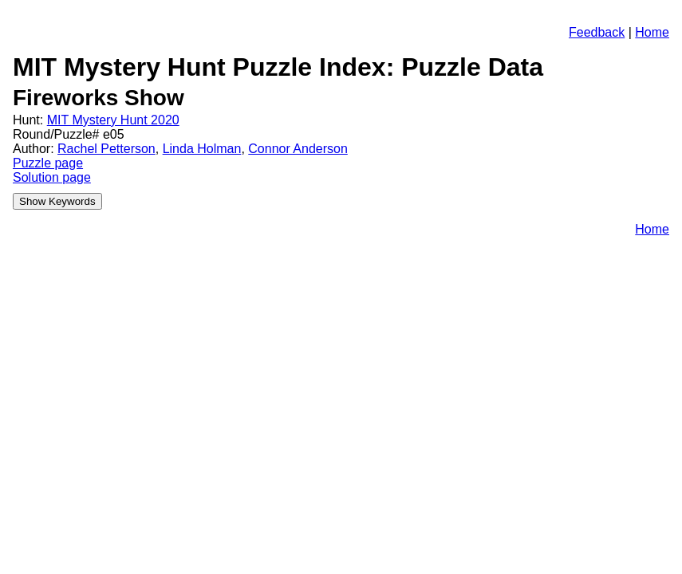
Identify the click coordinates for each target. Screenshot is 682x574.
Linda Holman (202, 148)
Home (652, 32)
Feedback (597, 32)
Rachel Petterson (106, 148)
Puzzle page (48, 163)
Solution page (52, 177)
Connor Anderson (298, 148)
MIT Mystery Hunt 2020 (113, 120)
